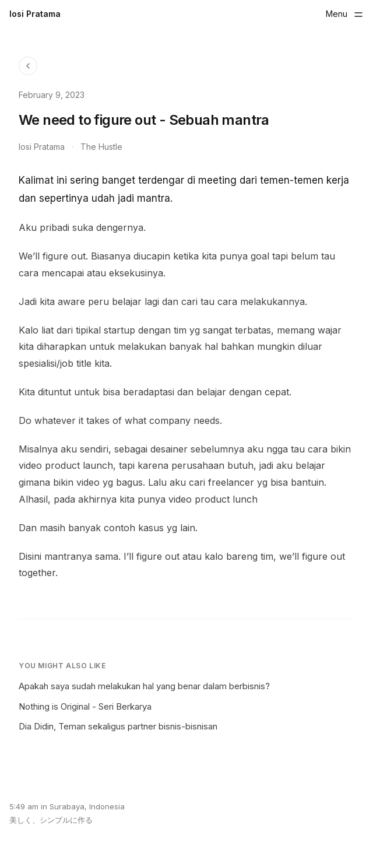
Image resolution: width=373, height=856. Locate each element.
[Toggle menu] (345, 14)
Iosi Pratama (35, 14)
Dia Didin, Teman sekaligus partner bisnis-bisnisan (118, 726)
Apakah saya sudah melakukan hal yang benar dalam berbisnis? (144, 686)
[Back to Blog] (28, 66)
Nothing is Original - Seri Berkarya (85, 706)
